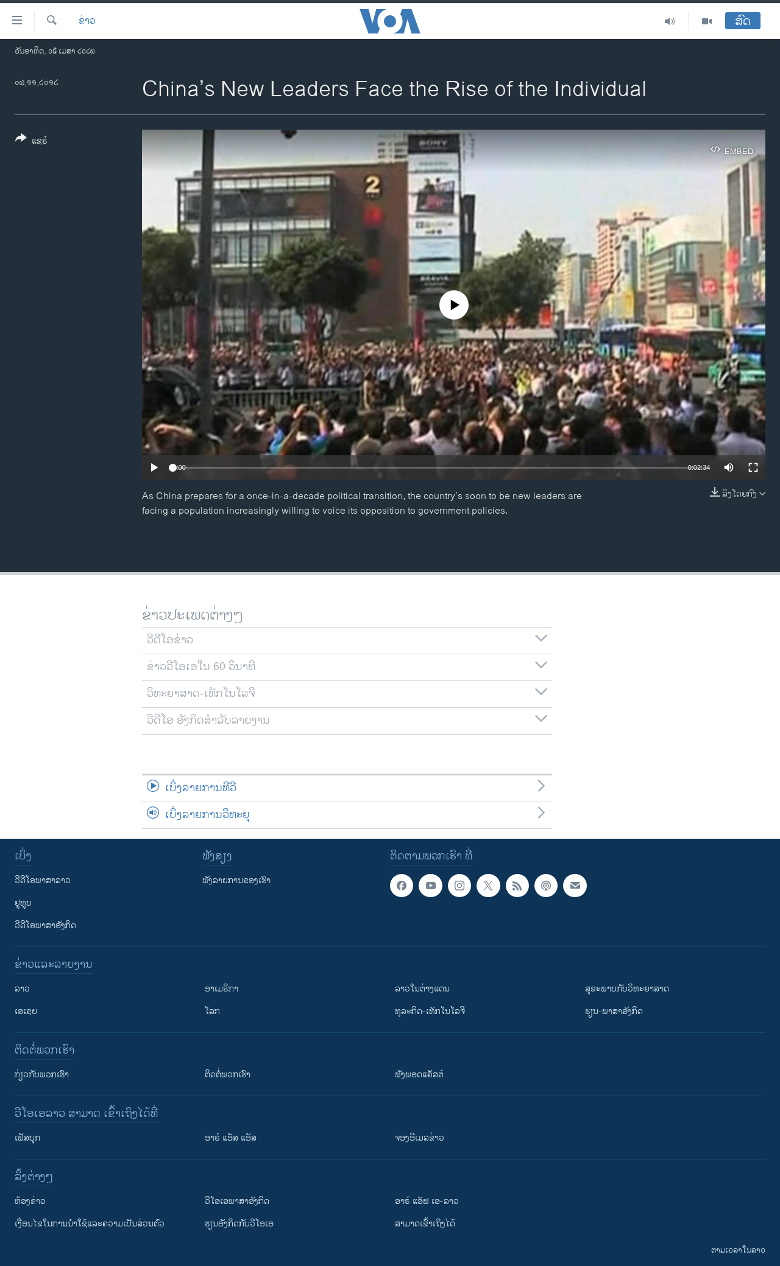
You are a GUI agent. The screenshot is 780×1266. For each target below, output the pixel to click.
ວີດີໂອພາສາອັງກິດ (45, 925)
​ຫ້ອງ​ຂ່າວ (30, 1201)
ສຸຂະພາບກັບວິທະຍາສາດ (627, 988)
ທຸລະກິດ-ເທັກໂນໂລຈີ (430, 1011)
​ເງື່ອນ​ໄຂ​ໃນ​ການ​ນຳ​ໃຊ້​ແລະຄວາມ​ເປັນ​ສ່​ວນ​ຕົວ (90, 1223)
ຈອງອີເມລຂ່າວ (419, 1137)
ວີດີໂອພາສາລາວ (43, 880)
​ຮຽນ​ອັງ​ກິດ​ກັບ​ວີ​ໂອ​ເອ (239, 1223)
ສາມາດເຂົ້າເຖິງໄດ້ (425, 1223)
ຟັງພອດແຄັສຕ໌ (419, 1074)
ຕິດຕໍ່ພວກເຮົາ (227, 1074)
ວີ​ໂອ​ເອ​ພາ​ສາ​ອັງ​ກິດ (237, 1201)
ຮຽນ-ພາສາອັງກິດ (614, 1011)
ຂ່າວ (87, 21)
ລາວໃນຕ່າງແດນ (422, 988)
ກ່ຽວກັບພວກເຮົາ (42, 1074)
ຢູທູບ (23, 903)
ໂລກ (212, 1011)
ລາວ (22, 988)
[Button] (31, 142)
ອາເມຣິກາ (221, 988)
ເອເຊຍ (26, 1011)
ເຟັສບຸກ (27, 1137)
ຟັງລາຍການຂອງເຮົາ (236, 880)
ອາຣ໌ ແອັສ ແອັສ (231, 1137)
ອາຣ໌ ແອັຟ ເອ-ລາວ (427, 1201)
